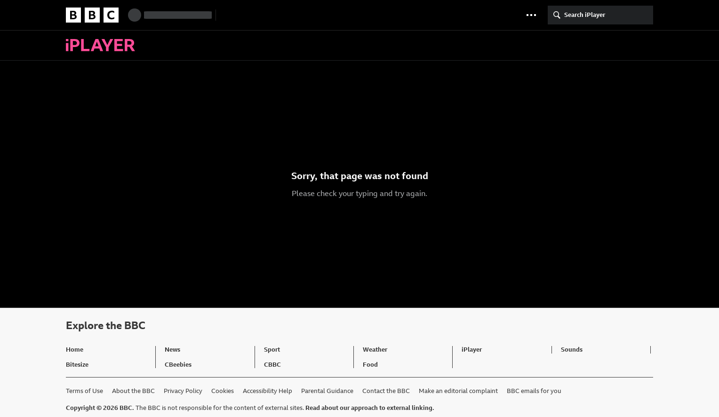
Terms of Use (84, 390)
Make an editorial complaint (458, 390)
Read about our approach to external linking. (369, 407)
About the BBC (133, 390)
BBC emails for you (534, 390)
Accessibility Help (267, 390)
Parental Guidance (327, 390)
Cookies (222, 390)
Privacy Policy (183, 390)
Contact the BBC (386, 390)
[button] (531, 15)
